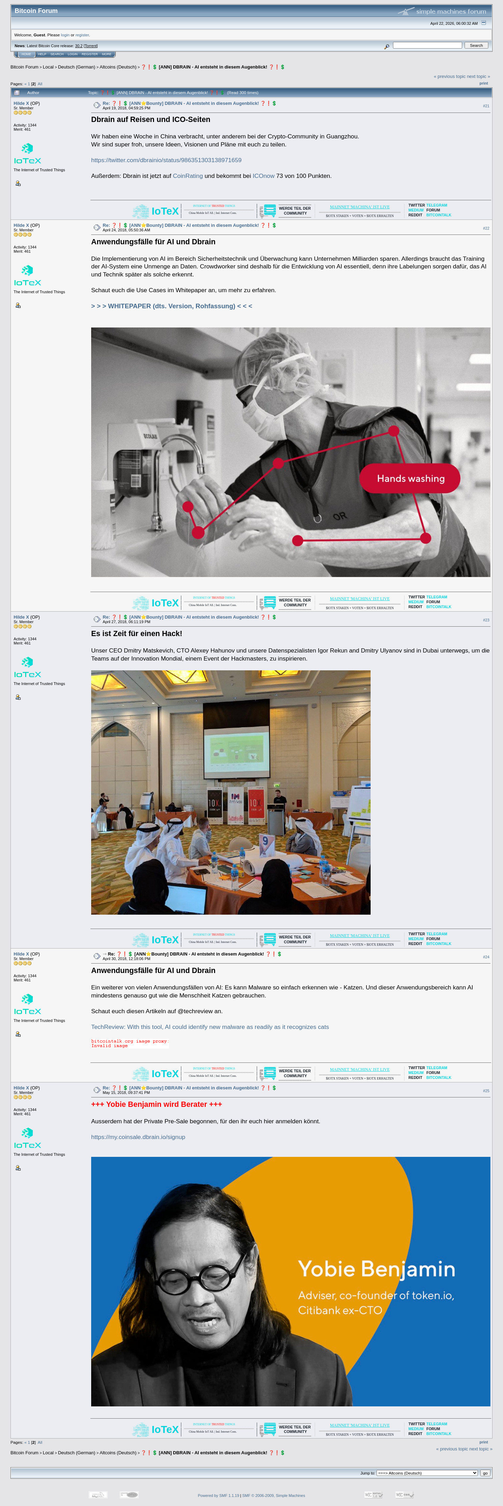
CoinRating (188, 175)
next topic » (478, 76)
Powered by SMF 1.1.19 (218, 1495)
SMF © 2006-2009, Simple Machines (273, 1495)
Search (57, 54)
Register (90, 54)
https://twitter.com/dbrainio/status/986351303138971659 (166, 160)
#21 (486, 106)
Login (73, 54)
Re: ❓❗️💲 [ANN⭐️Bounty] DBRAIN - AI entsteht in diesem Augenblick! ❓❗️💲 (190, 103)
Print (484, 83)
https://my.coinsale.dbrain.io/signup (138, 1136)
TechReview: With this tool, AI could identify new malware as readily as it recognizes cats (210, 1026)
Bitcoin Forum (24, 67)
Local (48, 67)
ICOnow (264, 175)
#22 (486, 228)
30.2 (78, 46)
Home (26, 54)
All (40, 83)
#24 (486, 957)
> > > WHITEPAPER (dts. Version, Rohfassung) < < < (171, 306)
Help (42, 54)
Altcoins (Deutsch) (118, 67)
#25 (486, 1091)
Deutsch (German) (76, 67)
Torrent (91, 46)
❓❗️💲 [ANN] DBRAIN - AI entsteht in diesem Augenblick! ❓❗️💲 (213, 67)
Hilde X (21, 103)
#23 (486, 620)
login (65, 35)
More (106, 54)
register (82, 35)
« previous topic (450, 76)
